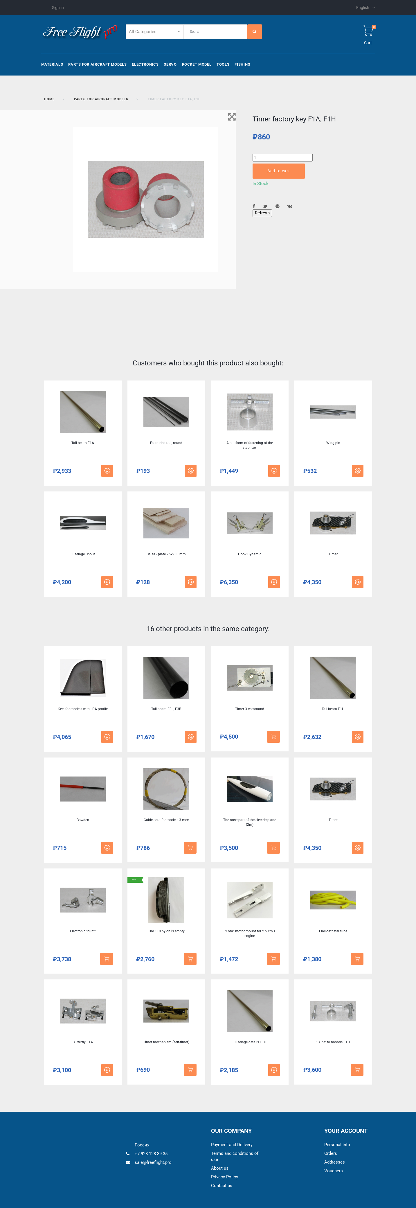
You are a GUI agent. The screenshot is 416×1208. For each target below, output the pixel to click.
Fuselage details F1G (249, 1042)
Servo (170, 64)
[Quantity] (283, 157)
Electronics (145, 64)
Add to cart (278, 170)
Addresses (334, 1162)
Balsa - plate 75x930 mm (166, 554)
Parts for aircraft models (97, 64)
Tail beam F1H (333, 709)
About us (219, 1168)
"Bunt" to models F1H (333, 1042)
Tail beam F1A (82, 443)
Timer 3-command (249, 709)
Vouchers (333, 1170)
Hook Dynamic (249, 554)
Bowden (83, 820)
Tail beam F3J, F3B (166, 709)
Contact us (221, 1185)
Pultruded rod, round (166, 443)
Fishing (242, 64)
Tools (223, 64)
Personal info (337, 1144)
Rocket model (197, 64)
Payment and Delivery (232, 1144)
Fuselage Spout (83, 554)
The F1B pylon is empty (166, 931)
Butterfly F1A (83, 1042)
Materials (52, 64)
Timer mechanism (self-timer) (166, 1042)
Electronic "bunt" (83, 931)
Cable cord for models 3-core (166, 820)
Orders (330, 1153)
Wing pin (333, 443)
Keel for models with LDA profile (83, 709)
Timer (333, 554)
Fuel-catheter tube (333, 931)
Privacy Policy (224, 1177)
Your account (346, 1130)
